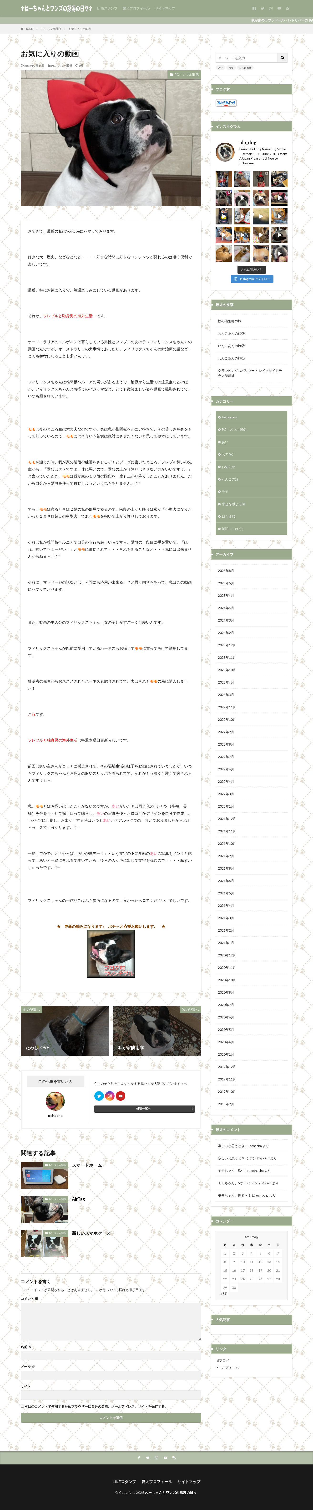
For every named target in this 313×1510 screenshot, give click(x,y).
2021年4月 (226, 905)
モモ (231, 67)
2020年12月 (227, 955)
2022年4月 (226, 781)
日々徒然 (228, 516)
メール (28, 1366)
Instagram (229, 417)
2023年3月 (226, 695)
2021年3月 (226, 918)
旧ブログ (222, 1360)
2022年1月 (226, 806)
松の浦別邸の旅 (229, 321)
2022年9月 (226, 732)
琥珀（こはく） (233, 529)
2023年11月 (227, 657)
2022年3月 (226, 794)
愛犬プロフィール (136, 8)
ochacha (255, 1146)
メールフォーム (227, 1367)
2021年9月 (226, 856)
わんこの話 (230, 479)
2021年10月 (227, 843)
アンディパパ (259, 1158)
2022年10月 (227, 719)
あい (220, 67)
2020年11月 (227, 967)
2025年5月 (226, 583)
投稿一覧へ (143, 1108)
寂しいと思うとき (231, 1146)
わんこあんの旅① (231, 358)
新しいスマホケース (91, 1233)
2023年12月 (227, 645)
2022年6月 (226, 769)
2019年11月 (227, 1079)
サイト (26, 1386)
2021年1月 (226, 943)
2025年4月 (226, 595)
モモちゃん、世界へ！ (234, 1195)
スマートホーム (87, 1165)
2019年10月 (227, 1092)
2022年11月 (227, 707)
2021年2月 (226, 930)
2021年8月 (226, 868)
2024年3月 (226, 620)
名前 (26, 1347)
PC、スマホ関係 (51, 29)
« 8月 (224, 1294)
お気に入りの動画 (80, 29)
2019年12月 (227, 1067)
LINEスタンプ (107, 8)
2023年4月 (226, 682)
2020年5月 (226, 1029)
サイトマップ (165, 8)
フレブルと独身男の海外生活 (68, 315)
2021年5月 (226, 893)
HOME (29, 29)
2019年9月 (226, 1104)
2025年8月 (226, 571)
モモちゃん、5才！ (232, 1170)
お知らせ (228, 467)
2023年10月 (227, 670)
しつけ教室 (245, 67)
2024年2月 (226, 633)
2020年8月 (226, 992)
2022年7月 (226, 757)
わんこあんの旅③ (231, 333)
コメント (29, 1298)
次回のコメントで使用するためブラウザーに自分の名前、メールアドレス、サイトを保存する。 (96, 1406)
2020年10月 (227, 980)
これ (31, 714)
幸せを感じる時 (233, 504)
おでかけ (228, 454)
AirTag (78, 1199)
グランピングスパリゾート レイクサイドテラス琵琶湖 (250, 373)
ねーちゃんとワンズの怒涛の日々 (171, 1492)
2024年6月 (226, 608)
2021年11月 (227, 831)
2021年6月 (226, 881)
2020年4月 (226, 1042)
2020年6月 (226, 1017)
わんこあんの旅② (231, 346)
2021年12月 (227, 819)
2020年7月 (226, 1005)
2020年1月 (226, 1054)
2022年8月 (226, 744)
